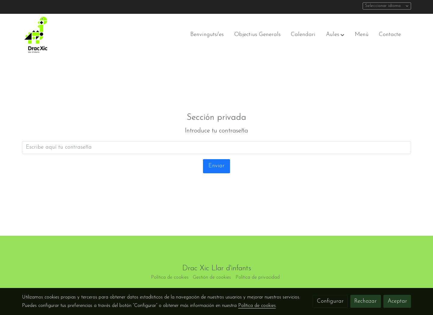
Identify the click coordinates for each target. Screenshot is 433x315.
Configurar (330, 301)
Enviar (216, 166)
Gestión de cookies (212, 277)
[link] (35, 35)
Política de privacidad (257, 277)
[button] (335, 34)
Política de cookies (170, 277)
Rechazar (365, 301)
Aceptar (397, 301)
